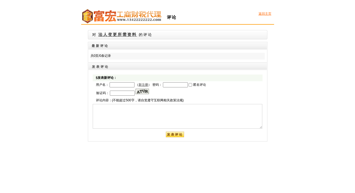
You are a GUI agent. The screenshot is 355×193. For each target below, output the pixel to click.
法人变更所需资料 (117, 34)
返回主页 (265, 14)
